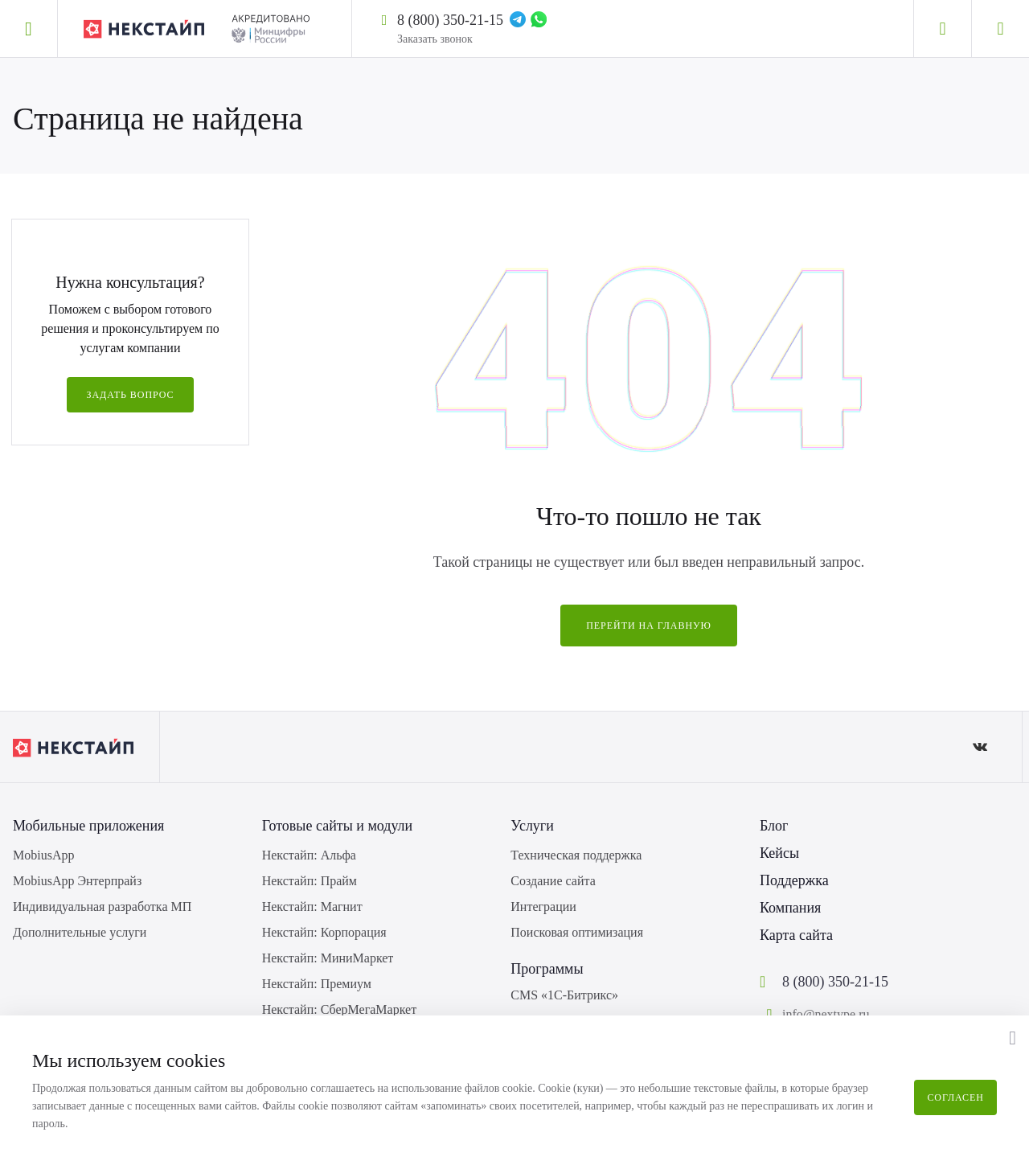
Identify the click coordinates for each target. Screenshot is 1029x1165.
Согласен (955, 1097)
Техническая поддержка (576, 855)
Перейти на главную (648, 625)
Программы (546, 969)
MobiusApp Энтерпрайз (77, 881)
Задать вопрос (130, 394)
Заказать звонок (435, 39)
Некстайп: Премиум (316, 984)
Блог (774, 826)
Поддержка (794, 880)
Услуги (532, 826)
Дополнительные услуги (79, 932)
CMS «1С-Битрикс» (564, 995)
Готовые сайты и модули (337, 826)
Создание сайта (552, 881)
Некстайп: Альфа (309, 855)
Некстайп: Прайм (309, 881)
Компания (790, 908)
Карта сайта (796, 935)
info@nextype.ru (825, 1014)
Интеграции (543, 906)
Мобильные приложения (88, 826)
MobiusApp (43, 855)
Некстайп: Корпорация (324, 932)
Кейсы (779, 853)
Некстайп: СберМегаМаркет (339, 1009)
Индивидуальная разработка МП (102, 906)
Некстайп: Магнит (312, 906)
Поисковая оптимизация (576, 932)
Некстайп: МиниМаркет (328, 958)
